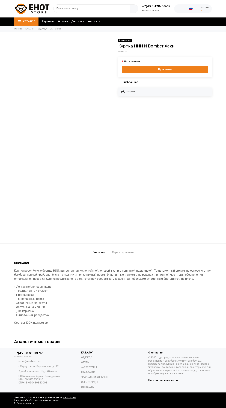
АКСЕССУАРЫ (89, 367)
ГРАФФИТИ (88, 372)
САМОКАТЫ (87, 387)
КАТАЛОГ (26, 21)
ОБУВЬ (85, 362)
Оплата (63, 21)
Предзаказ (165, 69)
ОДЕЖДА (86, 357)
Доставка (77, 21)
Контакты (94, 21)
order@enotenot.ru (29, 361)
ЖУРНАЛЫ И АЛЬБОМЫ (94, 377)
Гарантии (48, 21)
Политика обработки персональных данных (36, 400)
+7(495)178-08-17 (156, 6)
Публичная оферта (24, 403)
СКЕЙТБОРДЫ (89, 382)
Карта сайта (69, 397)
